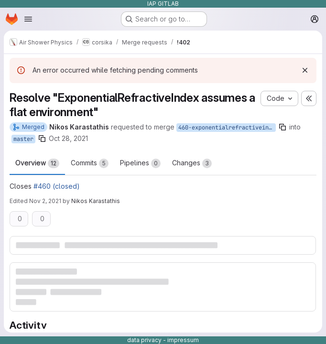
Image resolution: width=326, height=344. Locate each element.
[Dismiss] (305, 70)
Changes (192, 163)
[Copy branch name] (282, 127)
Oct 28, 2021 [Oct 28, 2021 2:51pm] (68, 138)
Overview (37, 163)
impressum (183, 340)
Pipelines (140, 163)
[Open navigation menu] (28, 19)
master (23, 139)
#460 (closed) (56, 186)
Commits (90, 163)
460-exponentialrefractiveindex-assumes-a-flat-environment (227, 127)
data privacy (144, 340)
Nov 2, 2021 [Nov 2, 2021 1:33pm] (45, 200)
